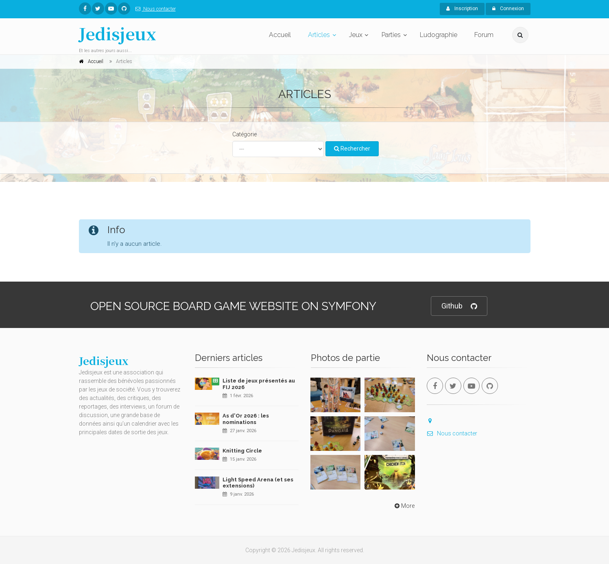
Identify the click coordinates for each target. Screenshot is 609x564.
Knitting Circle (242, 451)
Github (459, 306)
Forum (483, 35)
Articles (319, 35)
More (404, 506)
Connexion (508, 8)
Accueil (280, 35)
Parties (391, 35)
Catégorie (244, 134)
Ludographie (438, 35)
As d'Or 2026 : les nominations (246, 419)
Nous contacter (154, 9)
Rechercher (352, 148)
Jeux (355, 35)
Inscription (462, 8)
